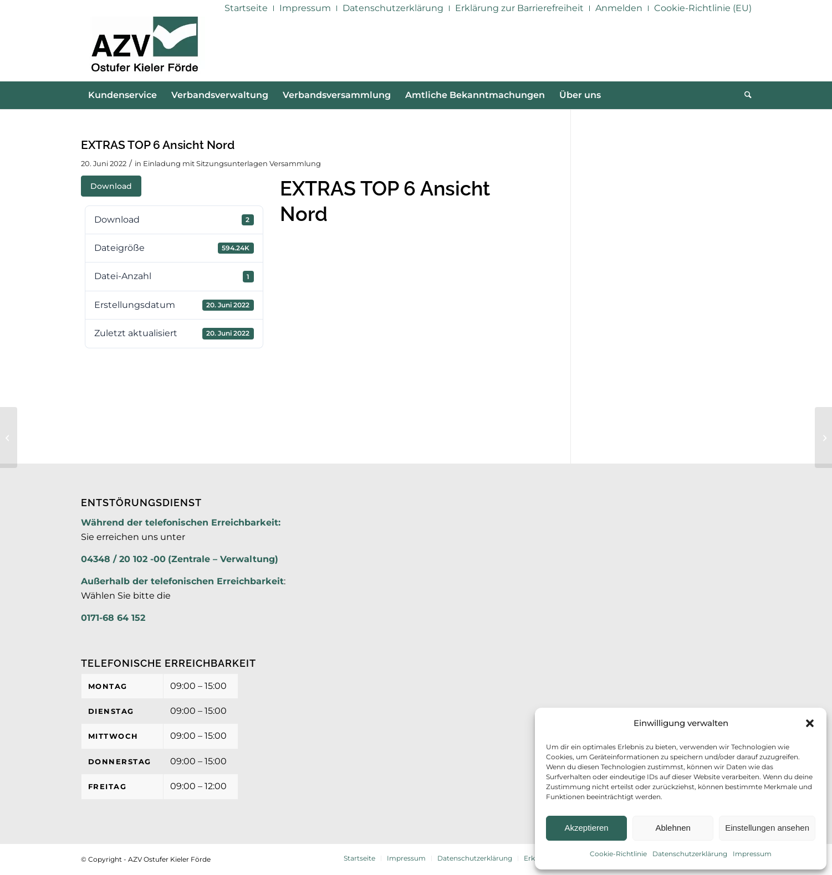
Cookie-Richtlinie (618, 854)
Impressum (752, 854)
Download (111, 186)
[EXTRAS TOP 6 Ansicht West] (8, 437)
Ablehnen (672, 827)
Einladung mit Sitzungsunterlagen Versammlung (232, 163)
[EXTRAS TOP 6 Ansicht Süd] (823, 437)
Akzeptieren (586, 827)
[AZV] (144, 48)
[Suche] (744, 95)
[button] (809, 723)
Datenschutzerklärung (689, 854)
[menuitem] (246, 8)
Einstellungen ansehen (767, 827)
